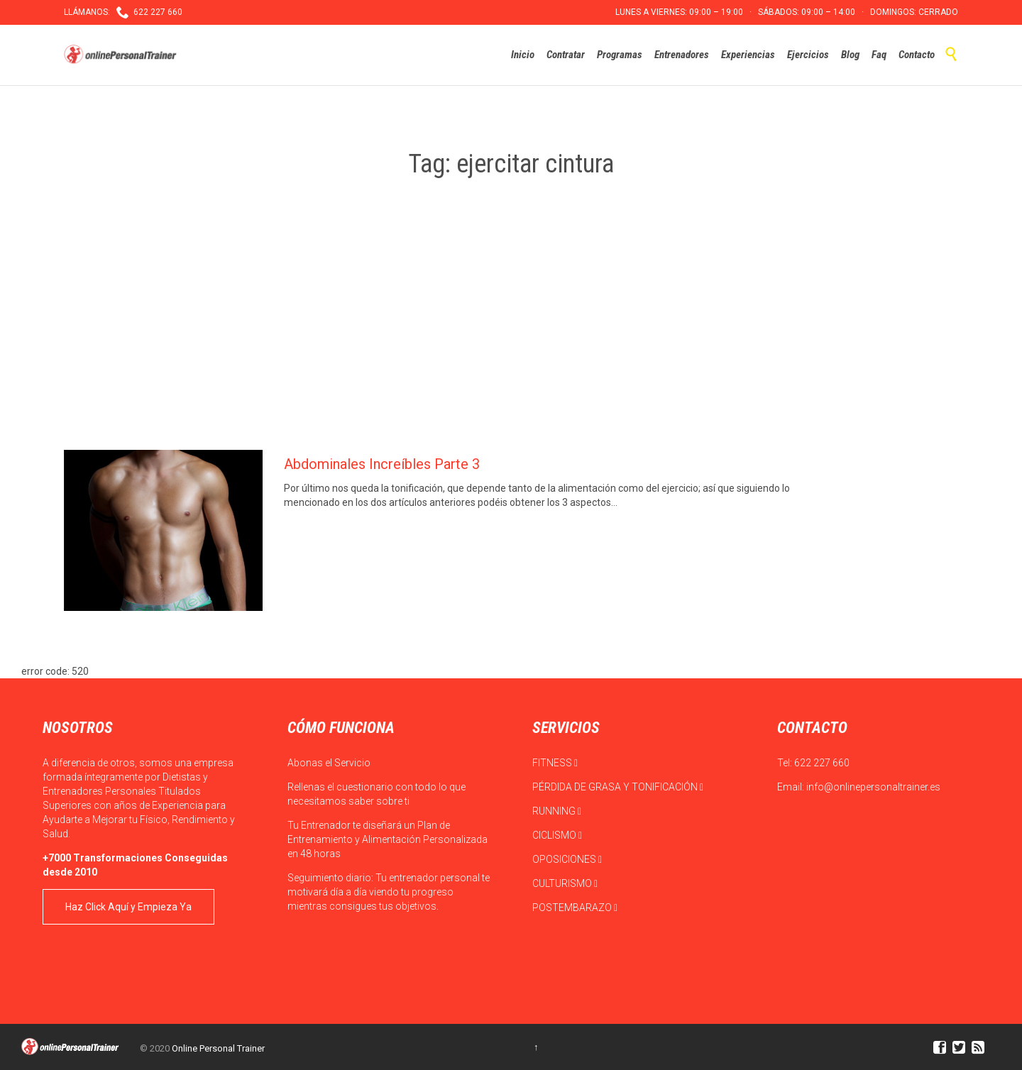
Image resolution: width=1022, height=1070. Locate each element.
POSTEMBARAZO (574, 907)
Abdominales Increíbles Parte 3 (382, 464)
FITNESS (555, 762)
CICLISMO (557, 835)
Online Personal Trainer (218, 1048)
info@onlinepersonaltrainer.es (873, 787)
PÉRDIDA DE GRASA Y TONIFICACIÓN (617, 787)
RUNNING (556, 811)
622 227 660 (822, 762)
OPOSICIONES (567, 859)
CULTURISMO (565, 883)
